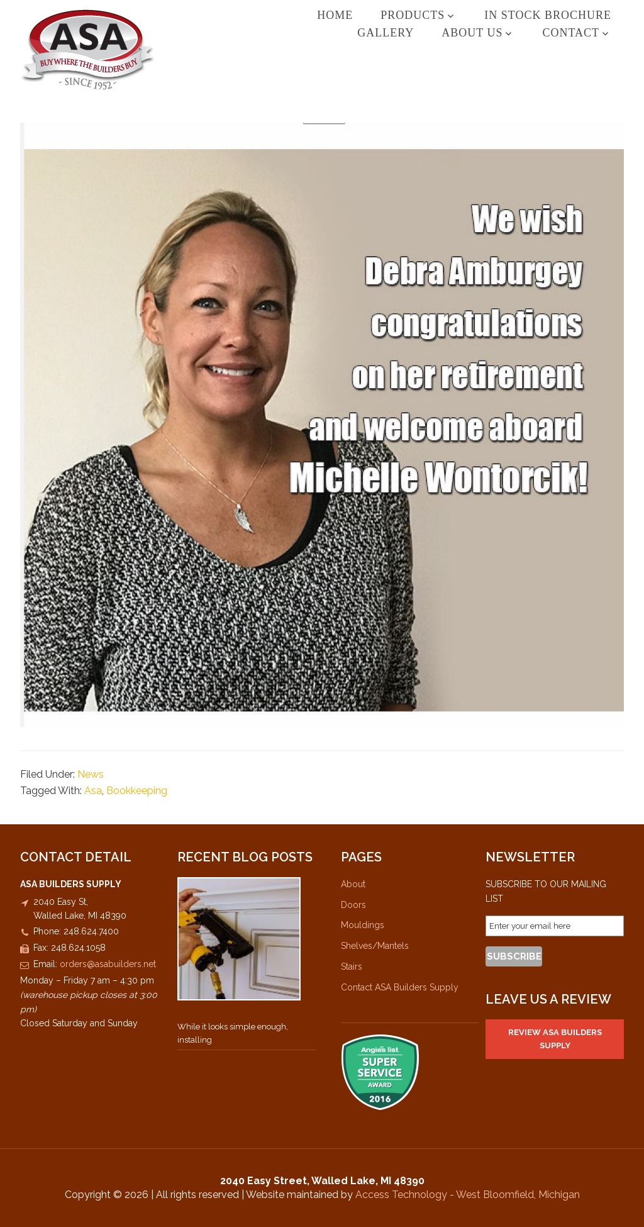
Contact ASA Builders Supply (399, 987)
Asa (93, 791)
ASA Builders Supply (114, 49)
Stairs (351, 966)
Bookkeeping (136, 791)
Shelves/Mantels (375, 946)
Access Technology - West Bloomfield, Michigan (467, 1195)
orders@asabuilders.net (108, 964)
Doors (353, 905)
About (353, 884)
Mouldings (362, 925)
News (90, 774)
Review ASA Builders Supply (555, 1039)
